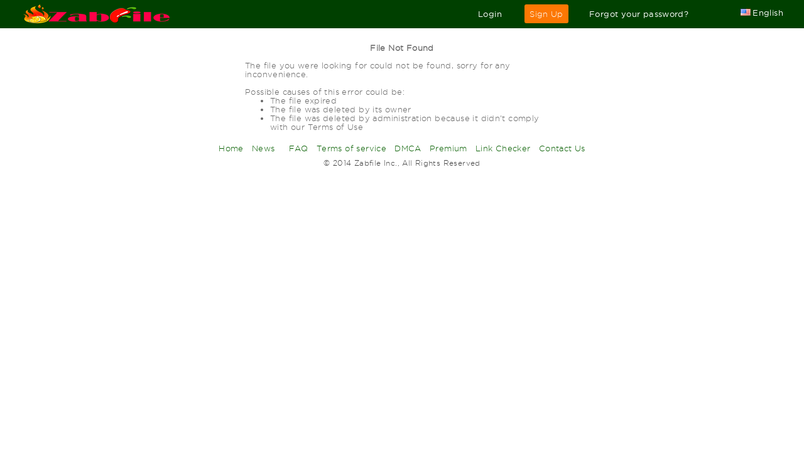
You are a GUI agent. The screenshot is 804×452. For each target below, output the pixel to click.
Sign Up (546, 13)
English (762, 12)
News (263, 148)
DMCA (407, 148)
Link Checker (503, 148)
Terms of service (351, 148)
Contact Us (562, 148)
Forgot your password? (638, 13)
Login (490, 13)
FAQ (298, 148)
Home (231, 148)
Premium (448, 148)
